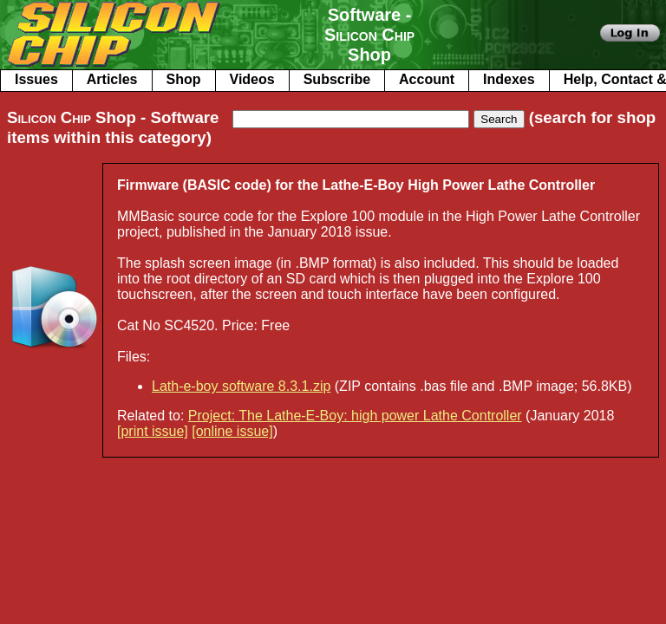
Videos (252, 79)
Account (426, 79)
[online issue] (232, 431)
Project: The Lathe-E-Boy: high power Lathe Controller (355, 415)
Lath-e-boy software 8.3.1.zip (241, 386)
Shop (183, 79)
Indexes (509, 79)
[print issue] (152, 431)
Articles (112, 79)
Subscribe (337, 79)
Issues (36, 79)
